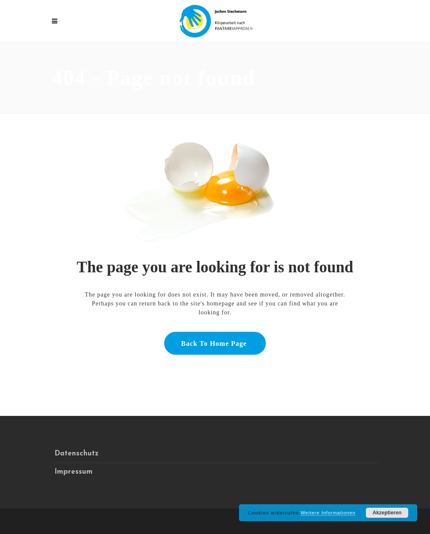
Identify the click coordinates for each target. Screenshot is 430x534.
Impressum (73, 471)
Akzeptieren (387, 513)
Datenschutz (76, 453)
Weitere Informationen (328, 512)
